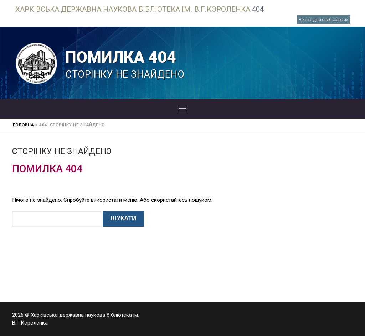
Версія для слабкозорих (323, 19)
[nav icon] (182, 109)
